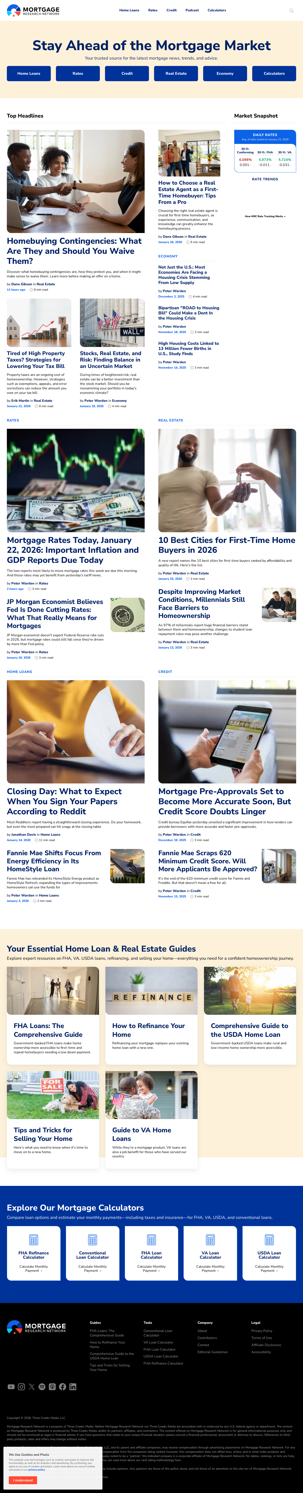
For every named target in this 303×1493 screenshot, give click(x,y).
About (202, 1331)
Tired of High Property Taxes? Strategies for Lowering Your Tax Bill (36, 360)
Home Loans (129, 10)
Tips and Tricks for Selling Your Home (110, 1367)
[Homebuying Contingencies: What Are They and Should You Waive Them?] (76, 181)
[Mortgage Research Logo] (36, 1326)
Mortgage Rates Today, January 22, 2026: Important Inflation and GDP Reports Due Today (73, 550)
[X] (31, 1387)
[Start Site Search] (291, 11)
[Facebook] (62, 1387)
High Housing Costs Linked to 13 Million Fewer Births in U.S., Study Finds (188, 349)
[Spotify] (42, 1387)
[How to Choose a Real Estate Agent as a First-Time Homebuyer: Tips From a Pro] (189, 153)
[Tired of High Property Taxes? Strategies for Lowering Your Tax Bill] (39, 323)
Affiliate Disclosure (266, 1345)
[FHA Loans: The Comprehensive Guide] (53, 1016)
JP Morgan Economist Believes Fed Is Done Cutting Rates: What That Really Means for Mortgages (55, 613)
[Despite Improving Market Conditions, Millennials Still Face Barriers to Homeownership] (279, 619)
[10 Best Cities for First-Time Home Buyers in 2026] (227, 480)
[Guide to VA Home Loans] (151, 1120)
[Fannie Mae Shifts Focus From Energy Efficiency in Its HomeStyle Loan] (127, 876)
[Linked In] (73, 1387)
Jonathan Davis (23, 834)
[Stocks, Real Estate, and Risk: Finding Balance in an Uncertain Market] (112, 323)
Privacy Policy (261, 1331)
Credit (171, 10)
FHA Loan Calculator (160, 1349)
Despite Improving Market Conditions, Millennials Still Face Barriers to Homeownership (201, 603)
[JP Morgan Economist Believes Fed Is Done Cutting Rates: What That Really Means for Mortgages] (127, 629)
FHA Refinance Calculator (163, 1363)
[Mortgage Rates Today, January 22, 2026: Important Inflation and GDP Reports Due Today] (76, 480)
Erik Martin (20, 400)
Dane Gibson (21, 284)
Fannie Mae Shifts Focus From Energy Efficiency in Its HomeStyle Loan (54, 861)
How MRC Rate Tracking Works (264, 216)
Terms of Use (261, 1338)
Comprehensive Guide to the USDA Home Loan (112, 1356)
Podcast (192, 10)
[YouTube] (11, 1387)
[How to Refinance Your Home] (151, 1013)
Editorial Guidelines (213, 1352)
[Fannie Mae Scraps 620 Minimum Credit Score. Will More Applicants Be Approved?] (279, 873)
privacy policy (36, 1469)
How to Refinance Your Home (107, 1344)
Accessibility (261, 1352)
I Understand (23, 1480)
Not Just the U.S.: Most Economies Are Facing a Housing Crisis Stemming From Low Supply (184, 274)
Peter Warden (96, 400)
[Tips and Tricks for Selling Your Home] (53, 1117)
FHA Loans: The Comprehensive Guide (107, 1333)
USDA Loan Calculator (161, 1356)
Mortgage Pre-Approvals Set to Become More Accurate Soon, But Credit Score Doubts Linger (224, 801)
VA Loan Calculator (158, 1342)
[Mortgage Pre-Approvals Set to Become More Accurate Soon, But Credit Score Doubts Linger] (227, 731)
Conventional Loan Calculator (158, 1333)
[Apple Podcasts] (52, 1387)
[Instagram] (21, 1387)
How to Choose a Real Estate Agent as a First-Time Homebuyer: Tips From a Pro (188, 192)
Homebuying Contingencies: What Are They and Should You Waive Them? (74, 251)
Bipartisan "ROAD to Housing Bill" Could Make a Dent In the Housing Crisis (188, 313)
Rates (153, 10)
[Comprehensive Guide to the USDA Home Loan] (250, 1013)
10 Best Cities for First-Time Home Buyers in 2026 (226, 545)
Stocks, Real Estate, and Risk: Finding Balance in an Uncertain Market (110, 360)
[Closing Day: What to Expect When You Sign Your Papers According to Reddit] (76, 731)
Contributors (207, 1338)
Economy (225, 73)
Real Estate (176, 73)
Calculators (217, 10)
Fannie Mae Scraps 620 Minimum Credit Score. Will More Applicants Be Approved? (207, 861)
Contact (203, 1345)
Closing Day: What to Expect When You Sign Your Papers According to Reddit (64, 801)
